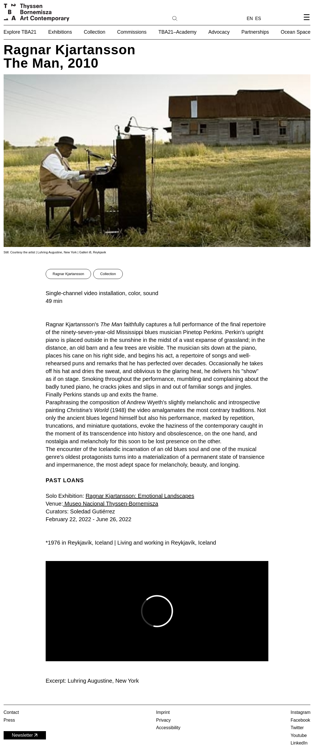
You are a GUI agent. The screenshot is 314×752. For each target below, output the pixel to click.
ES (258, 18)
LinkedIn (299, 743)
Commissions (132, 32)
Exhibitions (60, 32)
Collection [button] (94, 32)
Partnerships (255, 32)
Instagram (300, 712)
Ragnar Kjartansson (68, 274)
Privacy (163, 720)
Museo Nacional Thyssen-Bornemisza (111, 504)
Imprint (163, 712)
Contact (11, 712)
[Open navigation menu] (306, 22)
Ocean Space (296, 32)
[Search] (192, 18)
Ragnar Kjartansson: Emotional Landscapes (139, 496)
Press (9, 720)
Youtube (299, 735)
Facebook (300, 720)
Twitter (297, 727)
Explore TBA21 (20, 32)
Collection (108, 274)
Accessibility (168, 727)
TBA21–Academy (177, 32)
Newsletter (25, 735)
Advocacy (218, 32)
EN (250, 18)
